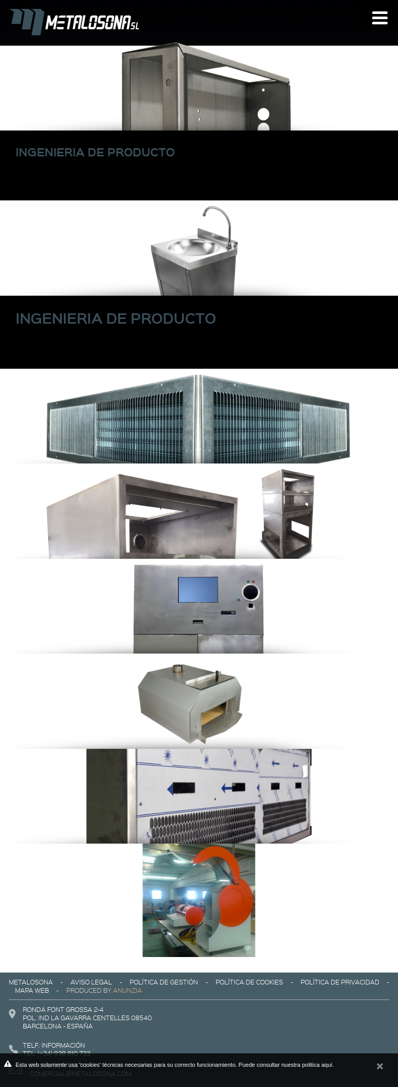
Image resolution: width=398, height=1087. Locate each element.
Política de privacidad (340, 982)
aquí (326, 1065)
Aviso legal (91, 982)
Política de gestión (164, 982)
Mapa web (32, 990)
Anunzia (127, 990)
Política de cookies (249, 982)
